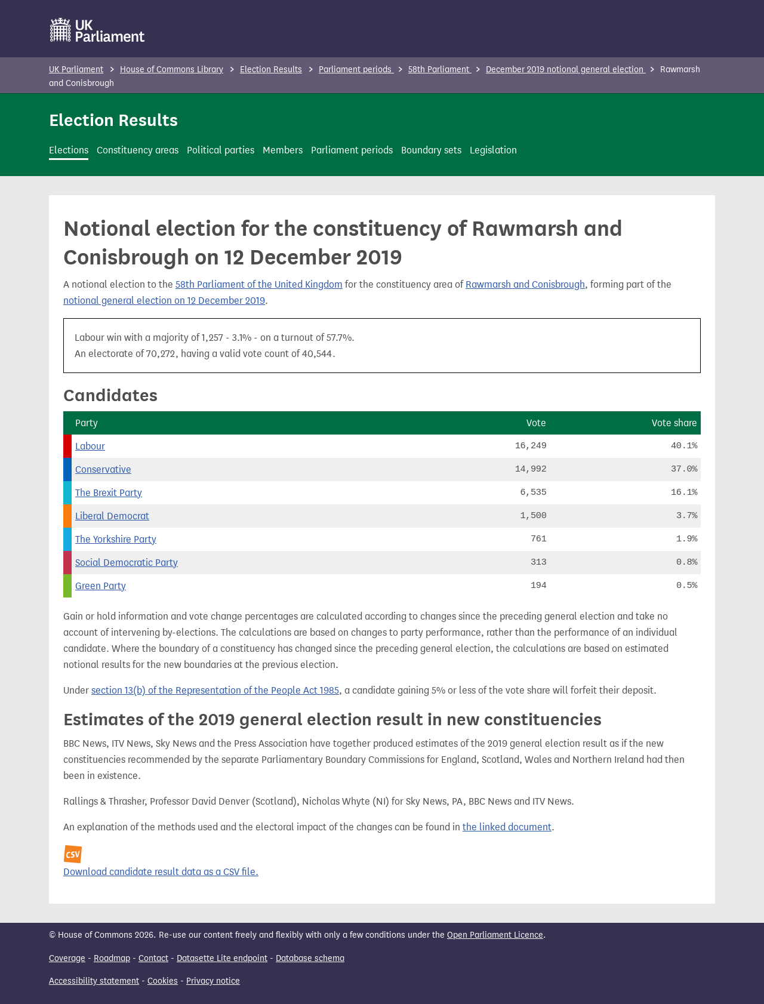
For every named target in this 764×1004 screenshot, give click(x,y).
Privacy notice (213, 981)
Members (283, 150)
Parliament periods (356, 69)
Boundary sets (431, 150)
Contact (153, 958)
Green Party (100, 586)
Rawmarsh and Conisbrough (525, 284)
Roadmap (112, 958)
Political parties (220, 150)
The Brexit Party (108, 492)
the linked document (507, 827)
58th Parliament (440, 69)
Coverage (67, 958)
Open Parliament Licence (495, 935)
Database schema (310, 958)
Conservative (103, 469)
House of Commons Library (171, 69)
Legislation (493, 150)
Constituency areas (137, 150)
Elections (68, 150)
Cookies (162, 981)
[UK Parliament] (97, 30)
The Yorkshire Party (115, 539)
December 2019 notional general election (566, 69)
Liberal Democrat (112, 516)
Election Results (271, 69)
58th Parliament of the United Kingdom (259, 284)
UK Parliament (76, 69)
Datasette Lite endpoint (222, 958)
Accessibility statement (94, 981)
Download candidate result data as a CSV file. (160, 871)
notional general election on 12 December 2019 (164, 300)
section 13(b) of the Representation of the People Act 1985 (215, 690)
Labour (90, 446)
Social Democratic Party (126, 562)
